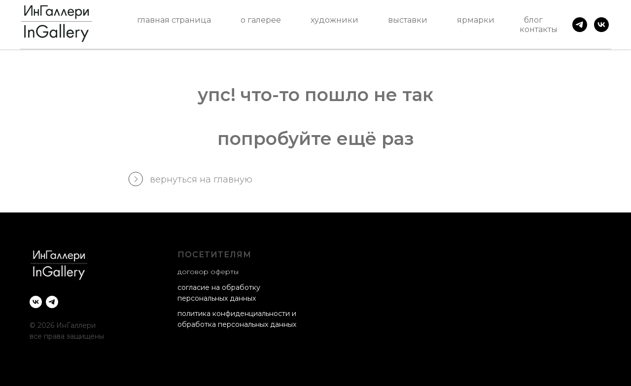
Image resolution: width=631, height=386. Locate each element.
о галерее (261, 20)
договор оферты (208, 271)
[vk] (601, 24)
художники (334, 20)
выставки (407, 20)
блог (533, 20)
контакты (539, 29)
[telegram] (579, 24)
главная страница (174, 20)
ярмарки (475, 20)
